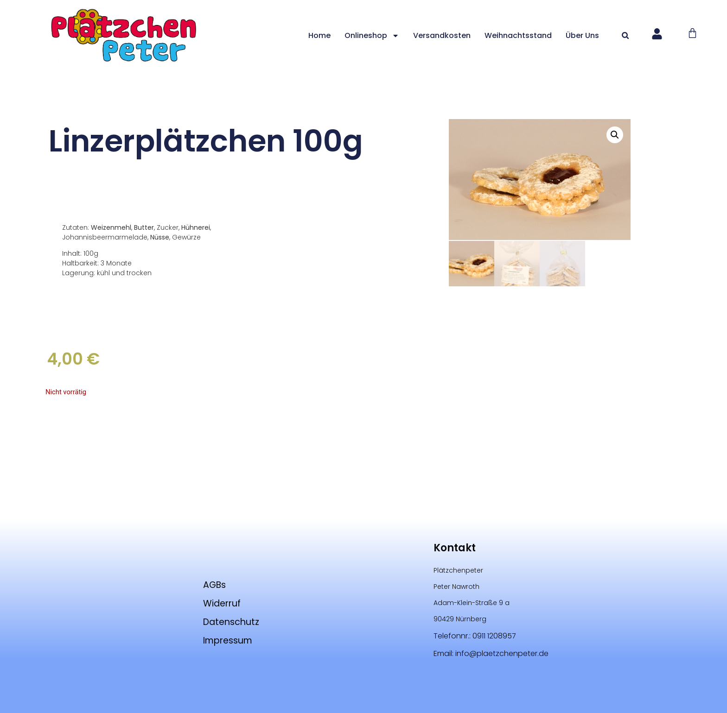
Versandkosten (448, 35)
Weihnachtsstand (524, 35)
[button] (631, 35)
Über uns (589, 35)
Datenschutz (233, 622)
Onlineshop (378, 36)
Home (326, 35)
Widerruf (222, 603)
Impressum (230, 640)
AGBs (213, 585)
